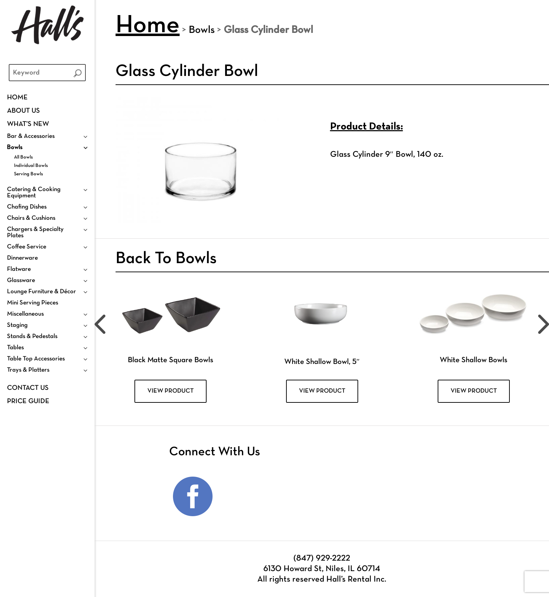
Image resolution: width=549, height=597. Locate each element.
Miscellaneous (25, 314)
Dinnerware (22, 258)
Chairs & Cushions (31, 218)
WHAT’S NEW (28, 124)
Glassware (21, 280)
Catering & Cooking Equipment (34, 193)
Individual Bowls (31, 165)
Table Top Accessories (36, 359)
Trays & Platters (28, 370)
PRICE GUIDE (28, 401)
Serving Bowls (28, 174)
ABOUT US (23, 111)
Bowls (15, 147)
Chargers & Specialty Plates (35, 232)
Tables (15, 348)
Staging (17, 325)
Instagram (238, 497)
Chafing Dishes (27, 207)
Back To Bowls (166, 259)
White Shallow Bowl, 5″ (322, 362)
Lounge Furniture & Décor (41, 292)
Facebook (193, 497)
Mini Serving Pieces (32, 303)
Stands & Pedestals (32, 336)
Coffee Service (26, 247)
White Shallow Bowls (473, 360)
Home (17, 97)
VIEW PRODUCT (170, 391)
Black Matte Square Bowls (170, 360)
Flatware (19, 269)
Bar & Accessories (31, 136)
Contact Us (28, 388)
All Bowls (23, 157)
